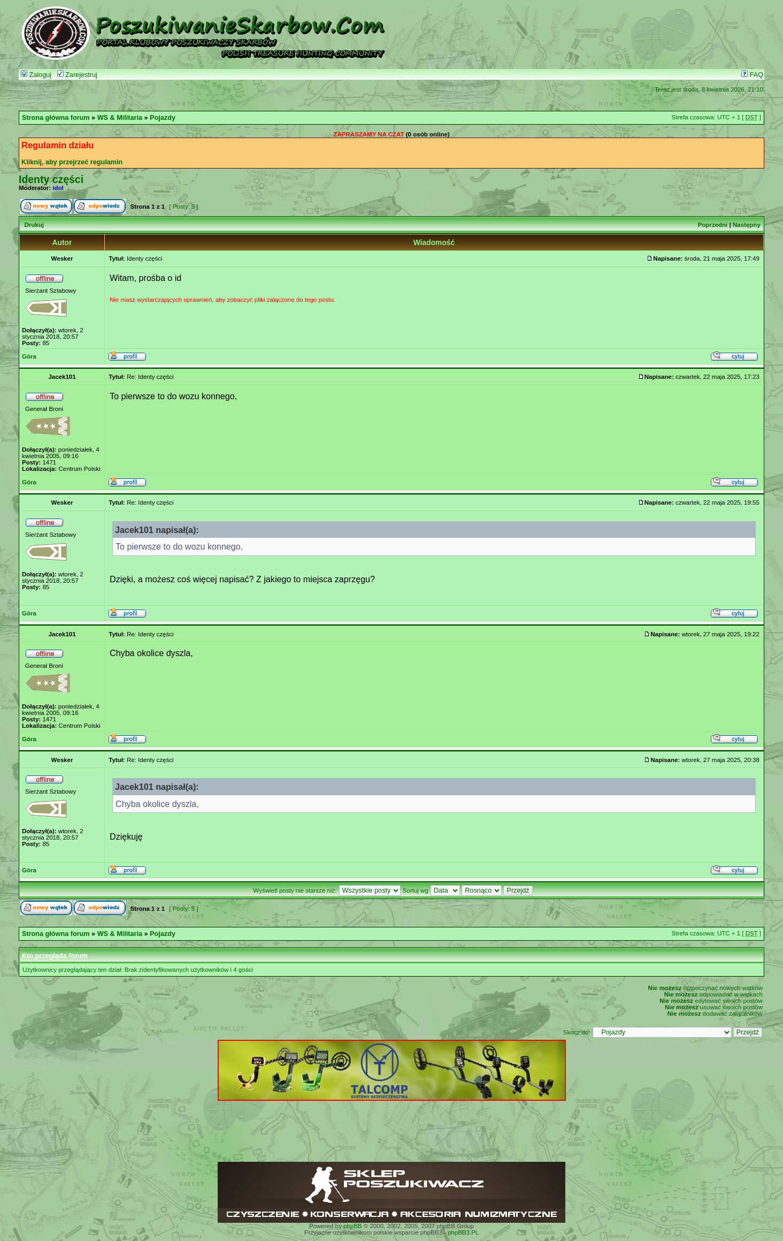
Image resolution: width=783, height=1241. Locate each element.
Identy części (51, 179)
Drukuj (33, 225)
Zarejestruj (77, 75)
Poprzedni (713, 225)
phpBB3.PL (463, 1232)
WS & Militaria (119, 117)
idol (57, 188)
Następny (747, 225)
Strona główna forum (56, 117)
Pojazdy (162, 117)
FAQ (752, 75)
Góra (29, 356)
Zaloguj (36, 75)
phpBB (352, 1226)
